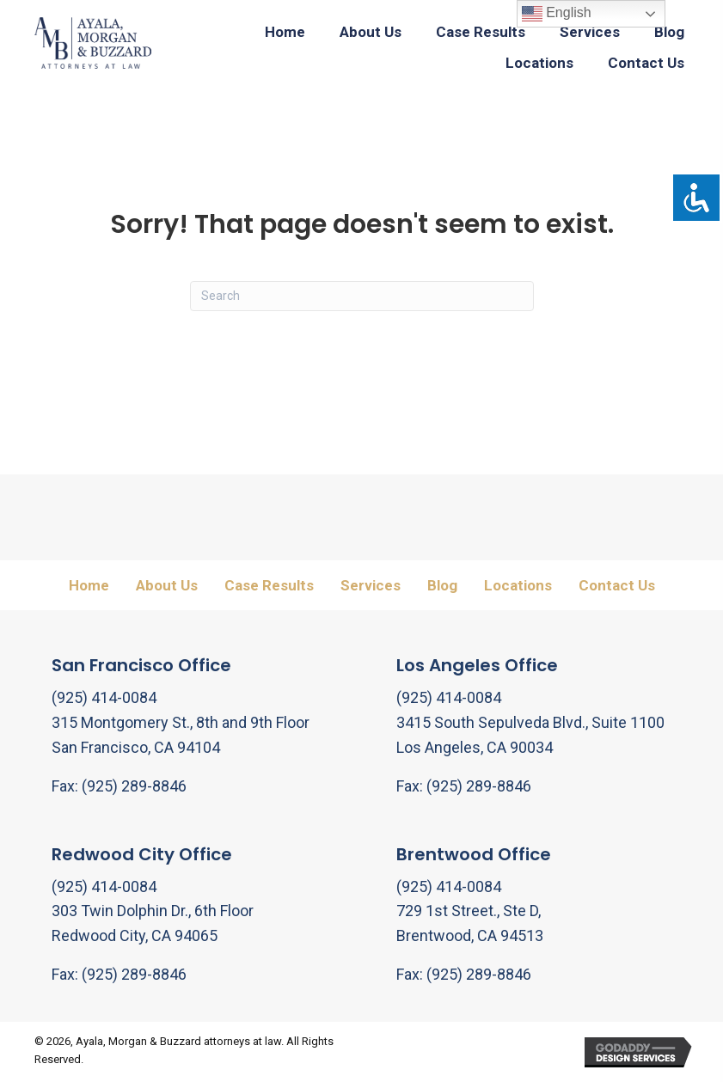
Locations (518, 585)
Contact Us (617, 585)
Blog (442, 585)
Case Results (269, 585)
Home (89, 585)
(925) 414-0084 (104, 697)
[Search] (362, 296)
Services (370, 585)
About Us (167, 585)
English (556, 13)
